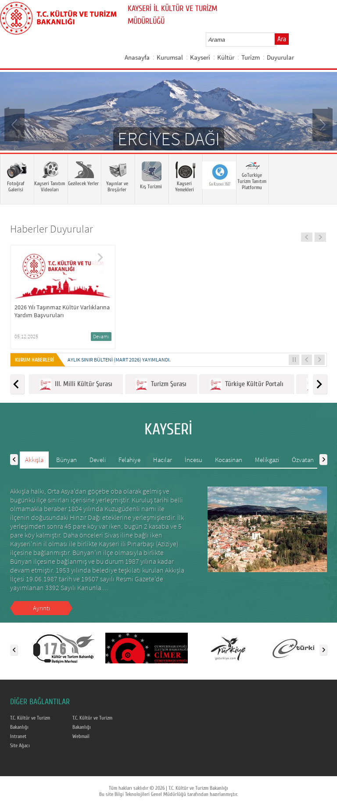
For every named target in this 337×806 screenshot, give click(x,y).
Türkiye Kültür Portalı (246, 384)
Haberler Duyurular (51, 229)
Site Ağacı (20, 745)
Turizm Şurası (161, 384)
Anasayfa (137, 57)
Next (322, 124)
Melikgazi (267, 459)
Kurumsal (170, 57)
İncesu (193, 459)
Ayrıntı (41, 608)
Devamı (101, 336)
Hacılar (162, 459)
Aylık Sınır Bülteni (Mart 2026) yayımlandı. (119, 359)
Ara (281, 39)
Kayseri (200, 57)
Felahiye (129, 459)
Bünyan (66, 459)
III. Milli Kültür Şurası (75, 384)
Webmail (81, 736)
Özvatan (303, 459)
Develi (98, 459)
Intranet (18, 736)
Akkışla (34, 459)
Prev (15, 124)
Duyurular (280, 57)
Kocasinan (228, 459)
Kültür (225, 57)
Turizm (250, 57)
